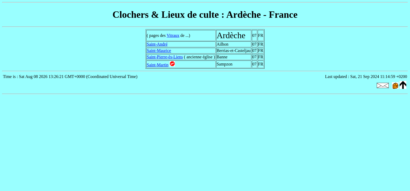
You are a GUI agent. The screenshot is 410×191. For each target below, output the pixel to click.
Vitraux (173, 35)
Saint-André (157, 44)
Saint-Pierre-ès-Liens (165, 57)
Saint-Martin (158, 65)
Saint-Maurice (159, 50)
